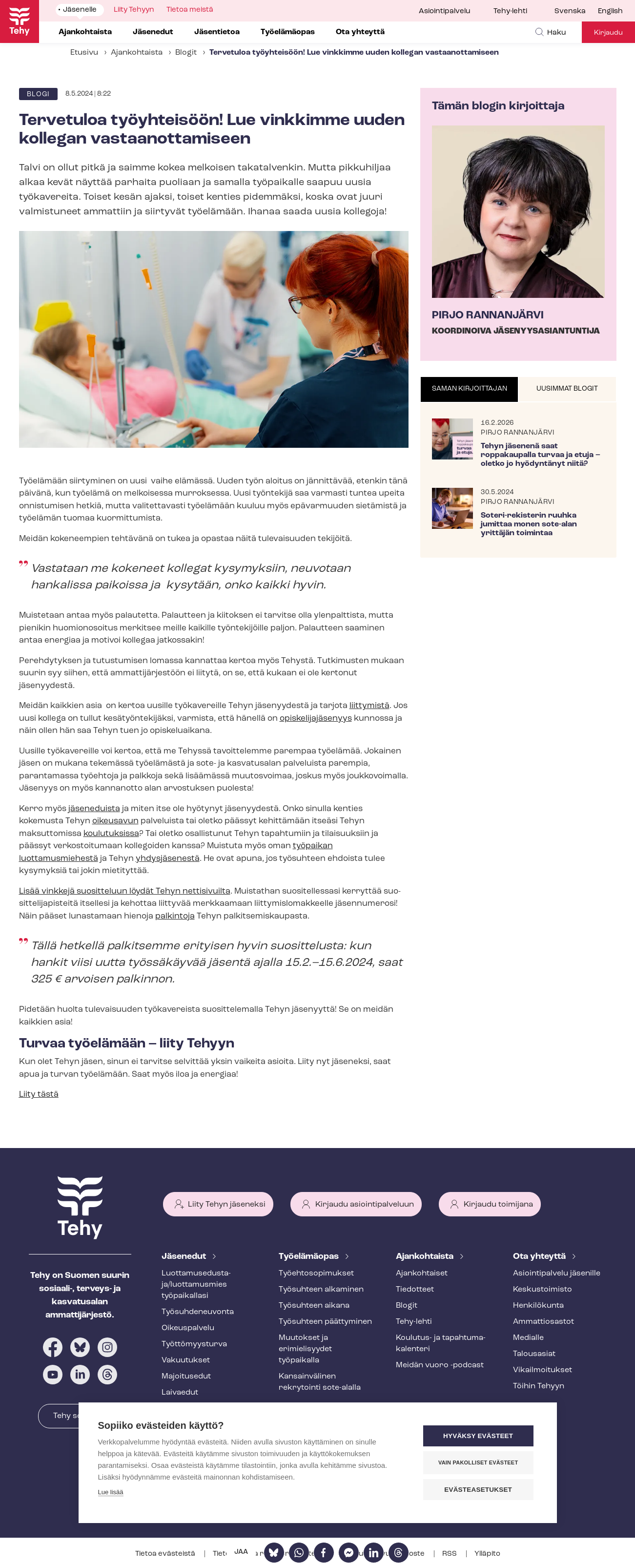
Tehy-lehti (510, 11)
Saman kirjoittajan (469, 389)
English (610, 11)
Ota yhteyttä (540, 1256)
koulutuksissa (111, 834)
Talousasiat (534, 1354)
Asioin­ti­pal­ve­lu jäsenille (556, 1273)
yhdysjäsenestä (168, 859)
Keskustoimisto (542, 1290)
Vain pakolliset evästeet (478, 1462)
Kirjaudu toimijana (498, 1205)
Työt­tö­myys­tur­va (194, 1344)
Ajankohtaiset (422, 1273)
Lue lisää (110, 1492)
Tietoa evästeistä (166, 1554)
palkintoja (175, 916)
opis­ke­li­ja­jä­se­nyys (316, 718)
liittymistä (369, 706)
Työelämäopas (310, 1256)
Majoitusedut (186, 1376)
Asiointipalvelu (445, 11)
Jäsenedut (185, 1256)
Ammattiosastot (543, 1322)
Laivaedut (180, 1393)
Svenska (570, 11)
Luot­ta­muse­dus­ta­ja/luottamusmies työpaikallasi (196, 1285)
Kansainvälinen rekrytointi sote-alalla (320, 1382)
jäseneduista (94, 809)
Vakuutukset (186, 1360)
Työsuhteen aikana (314, 1306)
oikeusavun (115, 821)
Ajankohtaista (137, 53)
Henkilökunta (538, 1306)
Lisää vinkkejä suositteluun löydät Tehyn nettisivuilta (124, 891)
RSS (450, 1554)
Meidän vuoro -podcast (440, 1365)
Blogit (186, 53)
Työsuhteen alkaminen (321, 1290)
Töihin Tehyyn (538, 1386)
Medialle (528, 1338)
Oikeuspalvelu (188, 1328)
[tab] (469, 389)
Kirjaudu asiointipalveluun (364, 1205)
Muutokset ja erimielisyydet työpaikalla (305, 1349)
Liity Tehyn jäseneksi (227, 1205)
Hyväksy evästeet (478, 1436)
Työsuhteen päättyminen (325, 1322)
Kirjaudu (608, 33)
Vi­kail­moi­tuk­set (542, 1370)
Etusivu (84, 53)
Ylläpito (487, 1554)
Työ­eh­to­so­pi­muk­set (316, 1273)
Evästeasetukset (478, 1489)
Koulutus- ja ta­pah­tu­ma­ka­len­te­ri (441, 1343)
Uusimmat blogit (567, 389)
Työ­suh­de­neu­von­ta (198, 1312)
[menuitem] (576, 12)
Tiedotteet (415, 1290)
